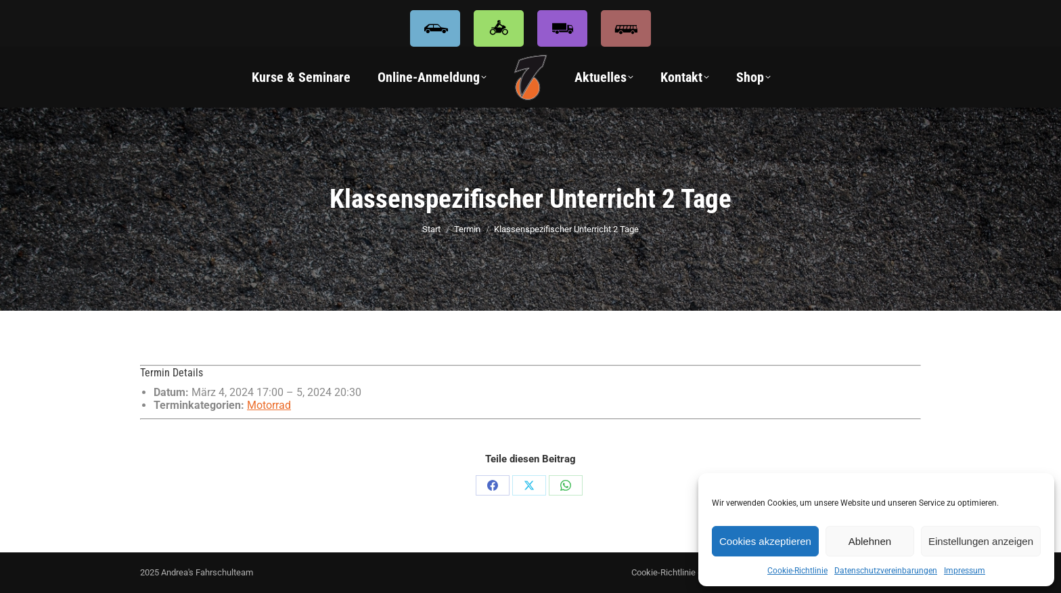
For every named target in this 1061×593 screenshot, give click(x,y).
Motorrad (269, 405)
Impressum (964, 570)
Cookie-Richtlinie (797, 570)
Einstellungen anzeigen (980, 541)
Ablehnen (870, 541)
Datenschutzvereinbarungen (885, 570)
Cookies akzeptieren (765, 541)
